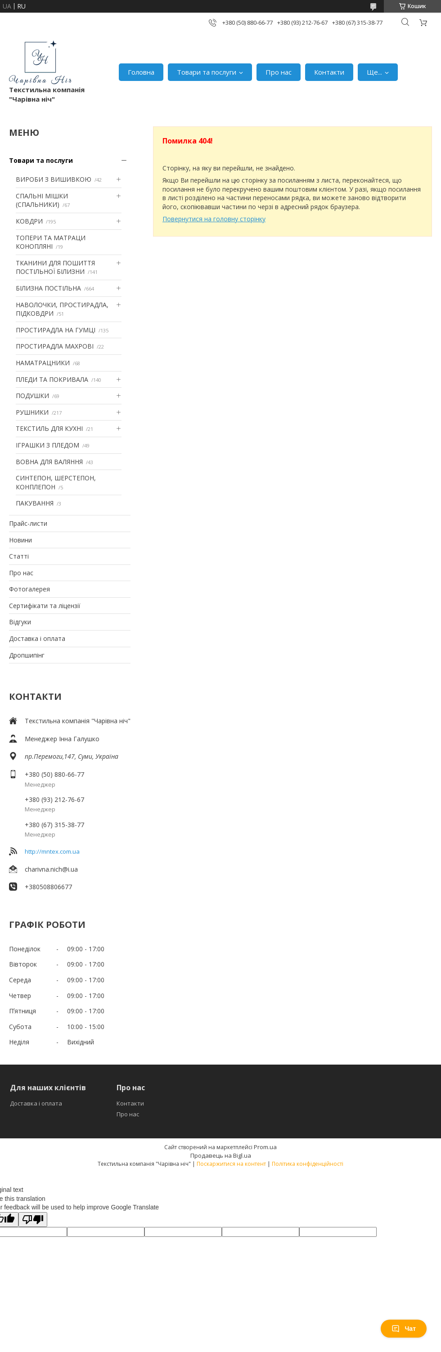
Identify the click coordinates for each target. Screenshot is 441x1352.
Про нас (279, 71)
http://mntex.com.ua (52, 851)
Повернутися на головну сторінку (214, 219)
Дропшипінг (27, 655)
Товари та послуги (206, 71)
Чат (404, 1329)
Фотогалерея (29, 589)
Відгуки (20, 622)
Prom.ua (265, 1147)
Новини (20, 540)
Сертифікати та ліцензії (45, 605)
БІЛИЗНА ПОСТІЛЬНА (48, 288)
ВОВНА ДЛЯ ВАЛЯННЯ (49, 461)
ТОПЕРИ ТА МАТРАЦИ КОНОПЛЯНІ (51, 242)
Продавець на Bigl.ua (220, 1155)
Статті (19, 556)
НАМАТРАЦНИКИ (43, 362)
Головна (141, 71)
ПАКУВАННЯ (35, 503)
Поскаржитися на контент (231, 1164)
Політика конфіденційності (307, 1164)
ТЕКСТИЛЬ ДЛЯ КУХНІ (49, 428)
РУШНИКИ (32, 412)
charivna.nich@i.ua (51, 869)
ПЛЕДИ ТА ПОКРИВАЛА (52, 379)
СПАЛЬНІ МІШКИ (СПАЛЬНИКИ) (42, 200)
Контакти (329, 71)
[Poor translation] (32, 1219)
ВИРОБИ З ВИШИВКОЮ (53, 179)
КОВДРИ (29, 221)
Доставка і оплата (37, 638)
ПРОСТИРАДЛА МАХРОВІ (55, 346)
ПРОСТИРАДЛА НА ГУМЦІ (55, 330)
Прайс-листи (28, 523)
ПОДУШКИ (32, 395)
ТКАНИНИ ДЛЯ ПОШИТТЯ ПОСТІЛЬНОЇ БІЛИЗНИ (55, 267)
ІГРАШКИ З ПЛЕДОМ (47, 445)
